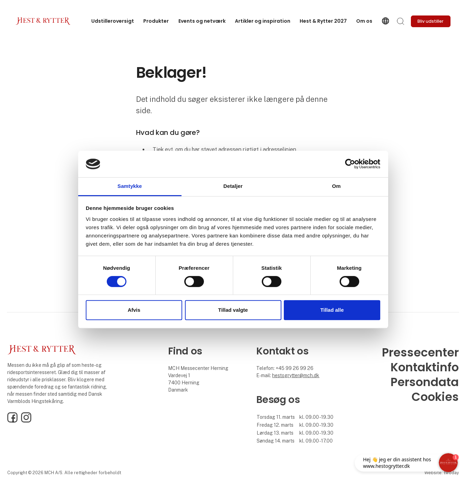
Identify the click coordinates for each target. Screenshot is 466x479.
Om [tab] (336, 186)
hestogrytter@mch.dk (295, 375)
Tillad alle (332, 310)
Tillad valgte (233, 310)
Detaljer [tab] (233, 186)
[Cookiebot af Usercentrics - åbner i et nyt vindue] (350, 164)
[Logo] (43, 21)
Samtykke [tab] (129, 186)
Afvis (134, 310)
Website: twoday (441, 472)
